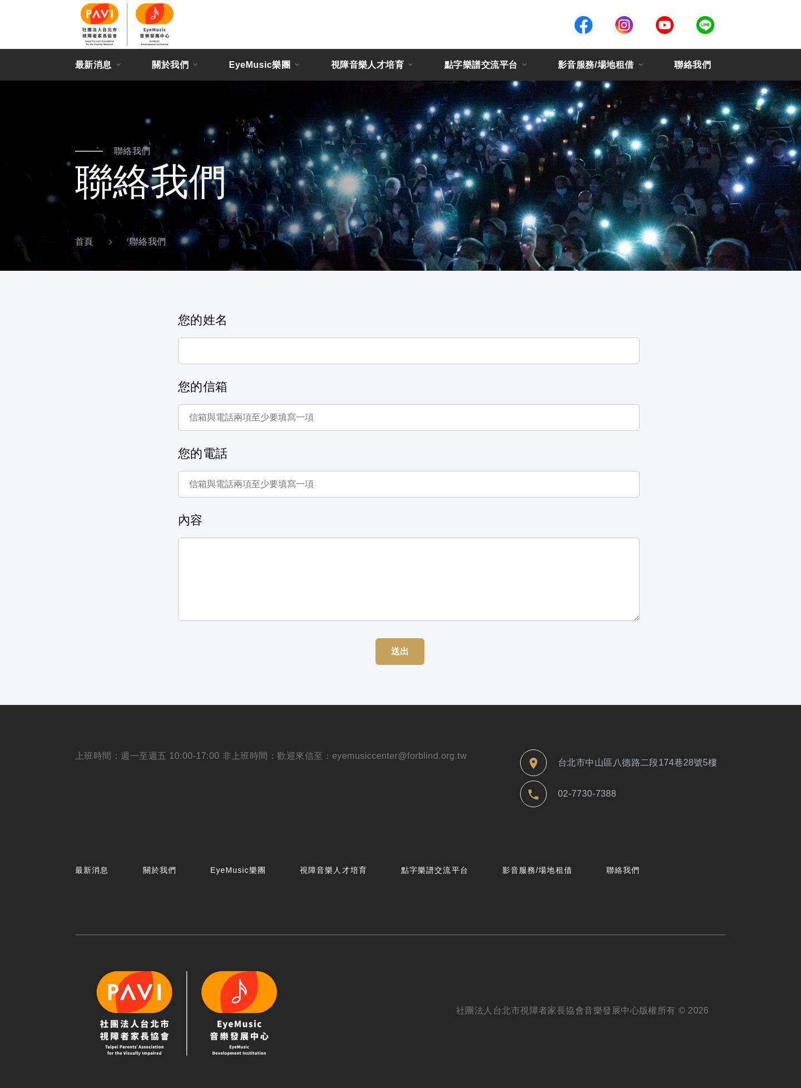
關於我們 (170, 64)
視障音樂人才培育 (367, 64)
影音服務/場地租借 (596, 64)
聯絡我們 (692, 64)
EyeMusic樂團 (260, 64)
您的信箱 (203, 387)
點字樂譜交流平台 (481, 64)
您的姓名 (203, 320)
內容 (190, 520)
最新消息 (93, 64)
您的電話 (203, 453)
